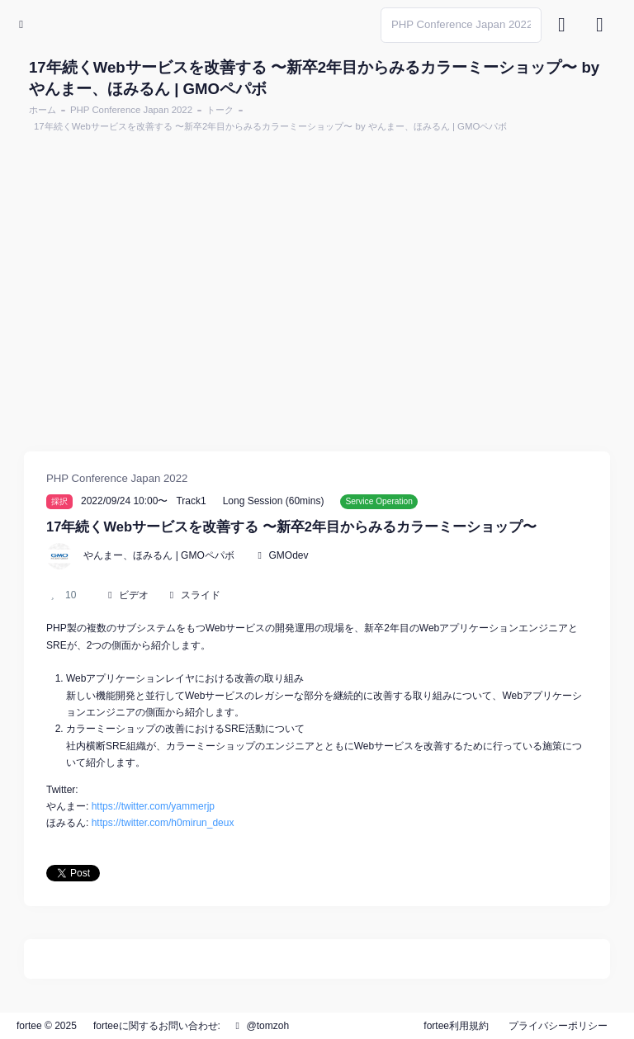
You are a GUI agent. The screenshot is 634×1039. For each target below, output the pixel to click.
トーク (220, 110)
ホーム (42, 110)
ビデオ (134, 595)
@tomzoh (260, 1026)
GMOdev (288, 555)
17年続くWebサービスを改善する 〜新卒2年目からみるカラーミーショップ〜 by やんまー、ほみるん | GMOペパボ (270, 126)
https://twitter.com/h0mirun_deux (163, 823)
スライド (200, 595)
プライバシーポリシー (558, 1026)
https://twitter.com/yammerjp (153, 806)
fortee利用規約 (456, 1026)
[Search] (461, 25)
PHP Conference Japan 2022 (131, 110)
